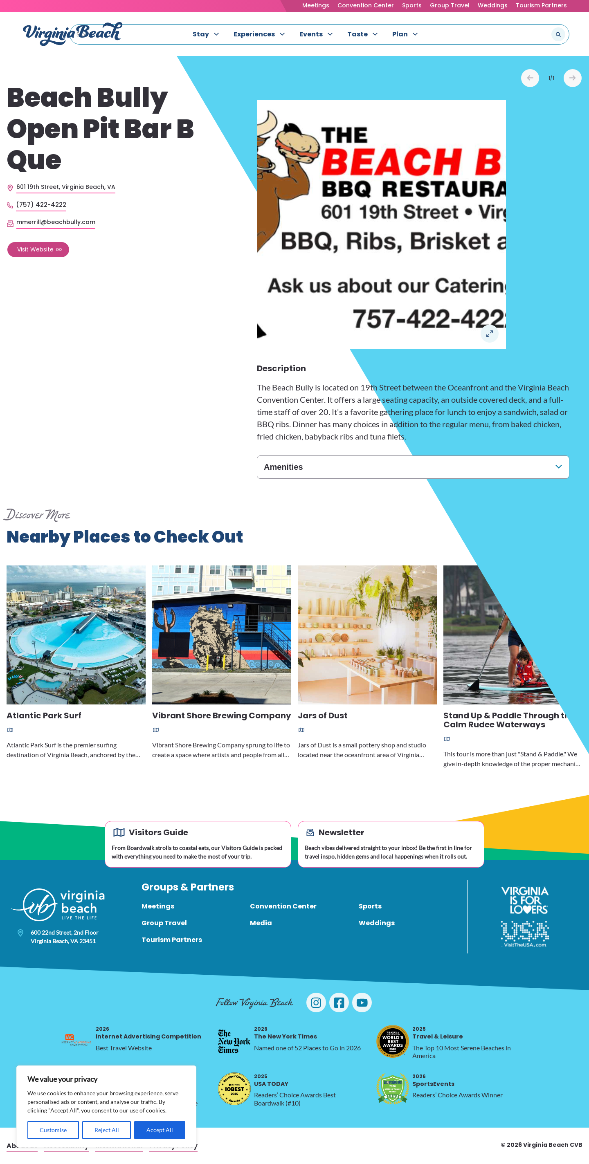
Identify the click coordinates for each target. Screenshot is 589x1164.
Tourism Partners (541, 5)
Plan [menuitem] (400, 34)
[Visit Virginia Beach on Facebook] (339, 1002)
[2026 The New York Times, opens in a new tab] (234, 1041)
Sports (412, 5)
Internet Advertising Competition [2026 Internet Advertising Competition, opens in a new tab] (148, 1033)
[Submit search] (558, 34)
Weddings (493, 5)
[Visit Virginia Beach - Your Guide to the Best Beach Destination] (73, 34)
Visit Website (35, 249)
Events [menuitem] (311, 34)
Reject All (106, 1129)
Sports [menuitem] (370, 906)
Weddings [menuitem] (377, 923)
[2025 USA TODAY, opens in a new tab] (234, 1088)
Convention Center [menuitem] (283, 906)
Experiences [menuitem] (254, 34)
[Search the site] (530, 34)
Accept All (159, 1129)
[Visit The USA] (525, 934)
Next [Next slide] (573, 78)
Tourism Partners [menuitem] (172, 939)
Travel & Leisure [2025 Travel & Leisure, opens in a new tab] (437, 1033)
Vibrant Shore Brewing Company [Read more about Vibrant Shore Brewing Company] (221, 716)
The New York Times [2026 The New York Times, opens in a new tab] (285, 1033)
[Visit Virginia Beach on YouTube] (362, 1002)
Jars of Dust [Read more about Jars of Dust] (323, 716)
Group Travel (450, 5)
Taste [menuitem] (357, 34)
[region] (106, 1106)
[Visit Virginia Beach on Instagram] (316, 1002)
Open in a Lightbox (490, 334)
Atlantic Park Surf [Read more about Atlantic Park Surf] (44, 716)
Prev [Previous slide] (530, 78)
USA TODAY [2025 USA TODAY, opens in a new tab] (271, 1080)
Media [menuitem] (261, 923)
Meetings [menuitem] (158, 906)
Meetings (315, 5)
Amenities (283, 466)
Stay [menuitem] (201, 34)
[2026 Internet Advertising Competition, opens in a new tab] (76, 1041)
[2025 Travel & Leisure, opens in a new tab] (392, 1041)
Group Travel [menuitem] (164, 923)
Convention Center (365, 5)
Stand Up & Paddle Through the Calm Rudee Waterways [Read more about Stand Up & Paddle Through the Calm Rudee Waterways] (509, 720)
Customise (53, 1129)
